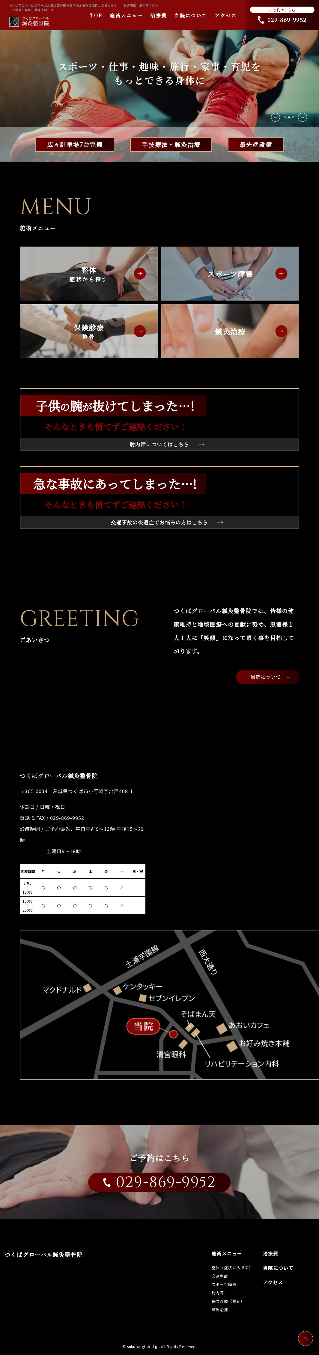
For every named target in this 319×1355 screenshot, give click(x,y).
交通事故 (220, 1276)
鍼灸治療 (230, 331)
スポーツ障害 (230, 273)
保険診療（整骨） (228, 1301)
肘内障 (218, 1293)
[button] (302, 117)
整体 (89, 274)
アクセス (226, 15)
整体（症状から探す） (232, 1267)
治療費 (158, 15)
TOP (96, 15)
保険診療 (89, 331)
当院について (190, 15)
